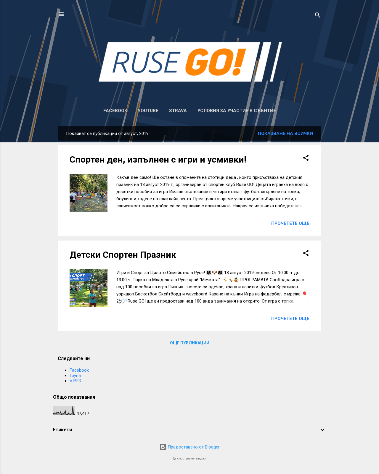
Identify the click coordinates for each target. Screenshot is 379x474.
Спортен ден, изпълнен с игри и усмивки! (158, 159)
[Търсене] (317, 16)
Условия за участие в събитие (236, 110)
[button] (305, 158)
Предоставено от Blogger (189, 447)
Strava (178, 110)
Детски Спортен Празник (123, 254)
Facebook (115, 110)
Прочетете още (290, 223)
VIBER (75, 381)
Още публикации (189, 343)
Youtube (148, 110)
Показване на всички (285, 133)
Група (75, 375)
